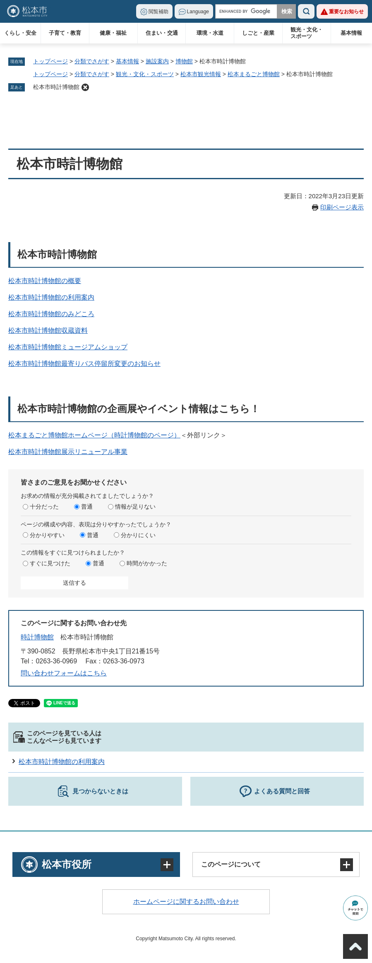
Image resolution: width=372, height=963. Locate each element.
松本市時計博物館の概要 (44, 280)
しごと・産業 (258, 33)
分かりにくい (138, 535)
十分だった (44, 506)
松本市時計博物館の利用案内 (51, 297)
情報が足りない (135, 506)
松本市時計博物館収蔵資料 (48, 330)
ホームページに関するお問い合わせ (186, 901)
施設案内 (157, 61)
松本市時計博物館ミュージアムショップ (67, 347)
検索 (306, 11)
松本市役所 (66, 864)
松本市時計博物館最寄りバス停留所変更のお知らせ (84, 363)
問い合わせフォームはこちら (64, 673)
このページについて (231, 864)
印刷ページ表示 (342, 207)
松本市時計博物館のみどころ (51, 313)
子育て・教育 (65, 33)
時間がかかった (147, 563)
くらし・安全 (20, 33)
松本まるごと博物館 (254, 74)
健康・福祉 (113, 33)
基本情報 (351, 33)
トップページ (50, 61)
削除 (85, 87)
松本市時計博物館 (56, 87)
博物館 (184, 61)
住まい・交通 (162, 33)
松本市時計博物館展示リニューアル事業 (67, 451)
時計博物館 (37, 637)
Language (198, 11)
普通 (87, 506)
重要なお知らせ (346, 11)
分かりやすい (47, 535)
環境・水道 (210, 33)
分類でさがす (91, 61)
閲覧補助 (158, 11)
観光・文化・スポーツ (306, 32)
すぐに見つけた (50, 563)
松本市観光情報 (200, 74)
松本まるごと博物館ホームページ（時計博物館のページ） (94, 435)
